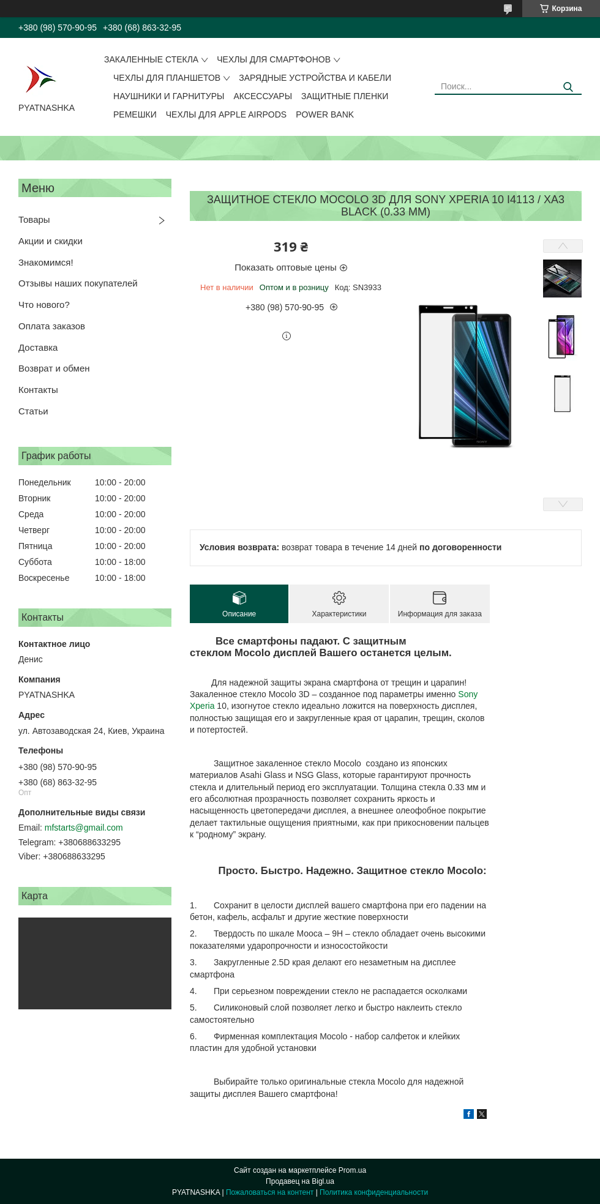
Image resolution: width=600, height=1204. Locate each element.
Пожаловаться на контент (269, 1192)
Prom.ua (352, 1170)
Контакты (38, 389)
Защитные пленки (344, 96)
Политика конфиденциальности (374, 1192)
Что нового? (44, 304)
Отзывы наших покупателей (78, 283)
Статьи (33, 411)
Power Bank (325, 114)
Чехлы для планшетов (166, 78)
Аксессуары (263, 96)
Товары (34, 219)
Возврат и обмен (54, 368)
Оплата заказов (51, 326)
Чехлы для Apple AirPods (226, 114)
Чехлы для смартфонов (274, 59)
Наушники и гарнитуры (168, 96)
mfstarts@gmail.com (84, 827)
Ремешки (135, 114)
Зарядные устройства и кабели (315, 78)
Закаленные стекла (151, 59)
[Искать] (568, 87)
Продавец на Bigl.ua (300, 1181)
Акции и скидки (50, 241)
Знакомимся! (45, 262)
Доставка (38, 347)
